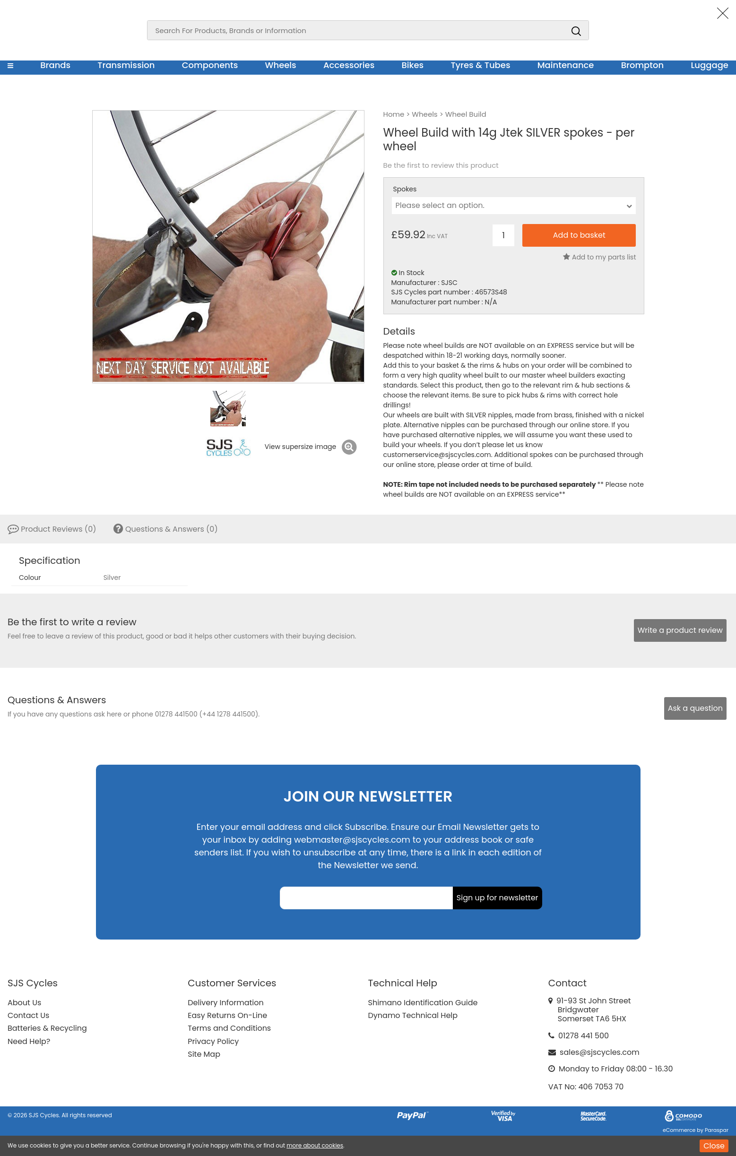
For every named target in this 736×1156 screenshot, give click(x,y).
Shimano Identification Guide (423, 1002)
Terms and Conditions (229, 1028)
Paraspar (716, 1130)
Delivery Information (225, 1002)
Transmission (126, 65)
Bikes (412, 65)
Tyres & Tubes (480, 65)
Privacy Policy (213, 1041)
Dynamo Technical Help (413, 1015)
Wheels (280, 65)
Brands (55, 65)
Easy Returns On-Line (227, 1015)
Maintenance (565, 65)
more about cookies (314, 1145)
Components (210, 65)
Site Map (204, 1054)
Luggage (709, 65)
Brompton (642, 65)
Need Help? (29, 1041)
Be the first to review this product (441, 165)
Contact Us (28, 1015)
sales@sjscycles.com (600, 1052)
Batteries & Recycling (47, 1028)
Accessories (348, 65)
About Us (24, 1002)
